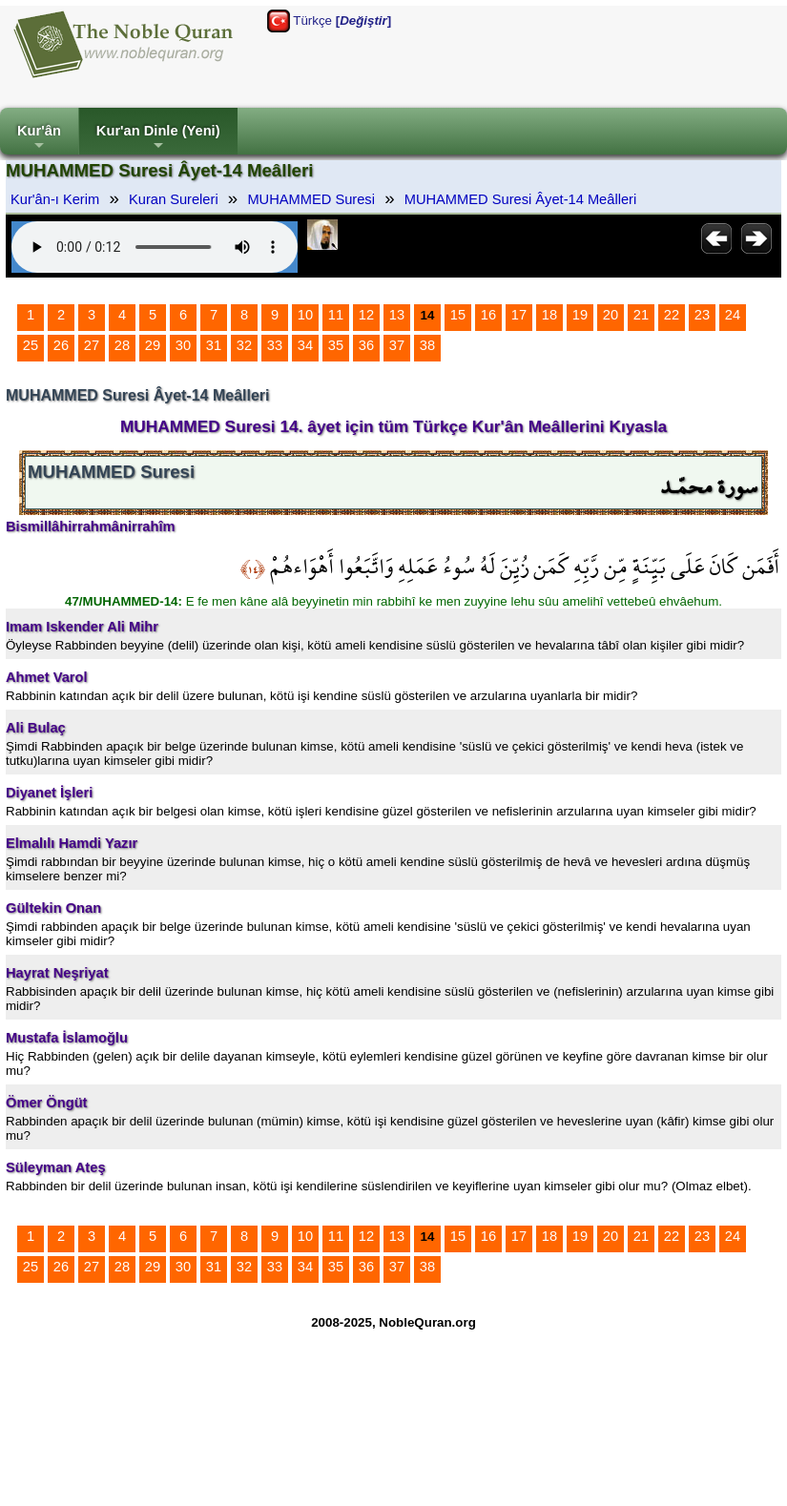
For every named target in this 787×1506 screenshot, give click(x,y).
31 (213, 345)
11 (335, 314)
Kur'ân (39, 139)
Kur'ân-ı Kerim (54, 199)
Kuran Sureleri (173, 199)
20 (610, 314)
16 (488, 314)
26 (61, 345)
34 (305, 345)
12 (366, 314)
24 (732, 314)
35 (335, 345)
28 (122, 345)
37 (396, 345)
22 (671, 314)
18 (549, 314)
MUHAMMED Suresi (311, 199)
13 (396, 314)
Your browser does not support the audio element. (154, 247)
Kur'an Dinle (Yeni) (158, 139)
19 (580, 314)
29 (152, 345)
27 (91, 345)
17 (519, 314)
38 (427, 345)
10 (305, 314)
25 (30, 345)
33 (274, 345)
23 (702, 314)
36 (366, 345)
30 (183, 345)
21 (641, 314)
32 (244, 345)
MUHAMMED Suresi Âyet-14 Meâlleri (520, 199)
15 (458, 314)
